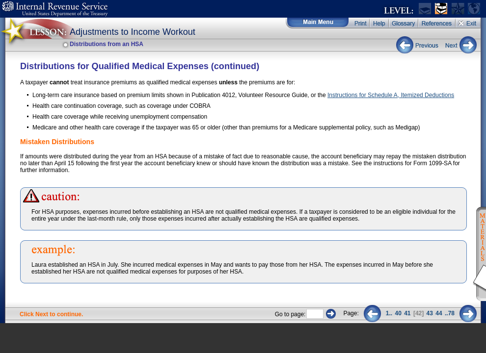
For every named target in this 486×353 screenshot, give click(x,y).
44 (438, 313)
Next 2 (468, 313)
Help (379, 23)
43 (430, 313)
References (437, 23)
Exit (468, 23)
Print (359, 23)
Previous (418, 44)
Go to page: (290, 314)
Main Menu (317, 23)
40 (398, 313)
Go (331, 314)
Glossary (404, 23)
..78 (450, 313)
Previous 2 (372, 313)
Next (459, 44)
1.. (389, 313)
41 (407, 313)
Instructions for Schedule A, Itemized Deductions (390, 95)
